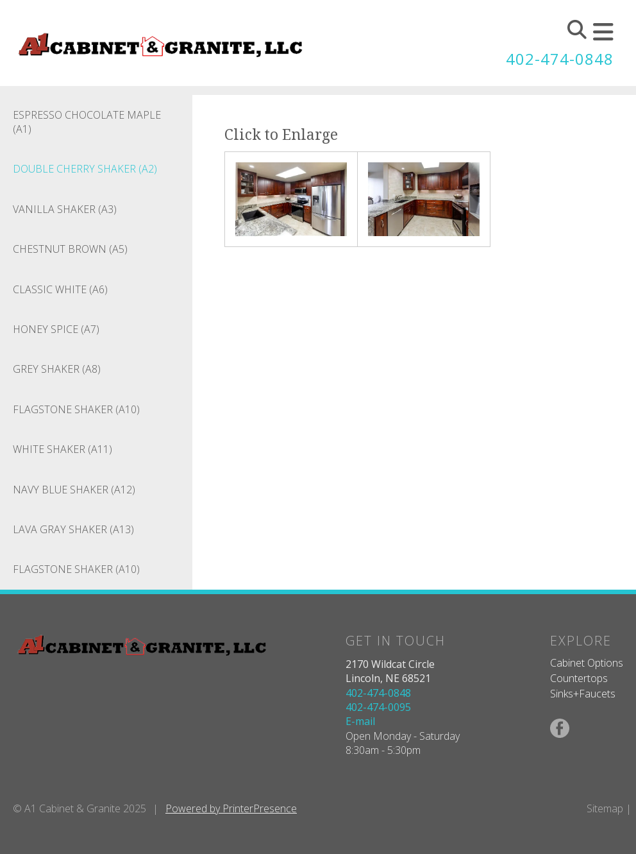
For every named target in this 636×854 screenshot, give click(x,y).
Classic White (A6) (60, 289)
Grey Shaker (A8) (57, 369)
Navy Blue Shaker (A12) (74, 490)
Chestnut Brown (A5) (70, 249)
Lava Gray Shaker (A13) (73, 529)
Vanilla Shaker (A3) (65, 209)
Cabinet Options (586, 663)
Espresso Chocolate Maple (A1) (87, 122)
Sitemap (605, 808)
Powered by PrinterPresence (231, 808)
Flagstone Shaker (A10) (76, 409)
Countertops (579, 678)
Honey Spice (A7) (56, 329)
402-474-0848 (560, 58)
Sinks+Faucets (582, 694)
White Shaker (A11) (62, 449)
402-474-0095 (378, 707)
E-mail (360, 721)
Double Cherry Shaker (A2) (85, 169)
